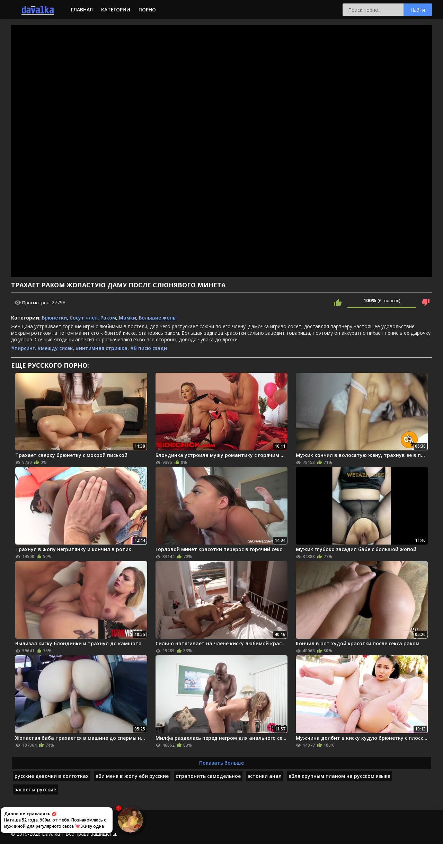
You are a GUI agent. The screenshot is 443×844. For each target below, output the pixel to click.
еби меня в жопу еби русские (132, 776)
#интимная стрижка (101, 348)
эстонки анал (265, 776)
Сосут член (84, 317)
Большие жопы (158, 317)
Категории (115, 9)
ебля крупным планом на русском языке (339, 776)
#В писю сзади (148, 348)
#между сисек (55, 348)
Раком (108, 317)
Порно (147, 9)
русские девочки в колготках (52, 776)
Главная (82, 9)
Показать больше (221, 763)
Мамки (127, 317)
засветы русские (35, 789)
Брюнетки (54, 317)
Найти (417, 10)
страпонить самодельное (208, 776)
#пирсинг (23, 348)
